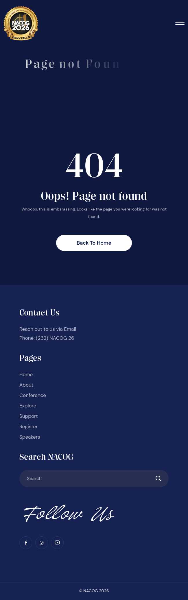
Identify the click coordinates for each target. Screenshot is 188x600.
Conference (32, 395)
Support (28, 416)
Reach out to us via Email (47, 329)
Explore (27, 406)
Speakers (29, 437)
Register (28, 426)
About (26, 385)
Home (26, 374)
